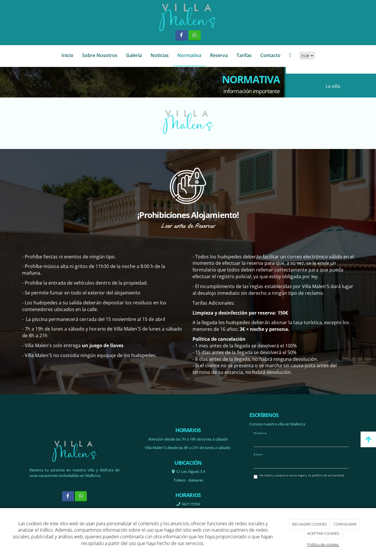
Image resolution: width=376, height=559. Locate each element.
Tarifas (244, 55)
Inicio (67, 55)
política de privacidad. (328, 475)
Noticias (160, 55)
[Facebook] (181, 35)
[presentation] (298, 496)
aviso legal (297, 475)
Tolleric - (188, 480)
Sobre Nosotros (99, 55)
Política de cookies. (323, 544)
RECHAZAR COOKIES (309, 524)
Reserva (219, 55)
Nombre (260, 433)
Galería (134, 55)
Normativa (189, 55)
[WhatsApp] (195, 35)
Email (258, 454)
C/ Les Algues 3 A (190, 471)
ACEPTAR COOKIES (323, 533)
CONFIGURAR (344, 524)
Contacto (270, 55)
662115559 (190, 504)
